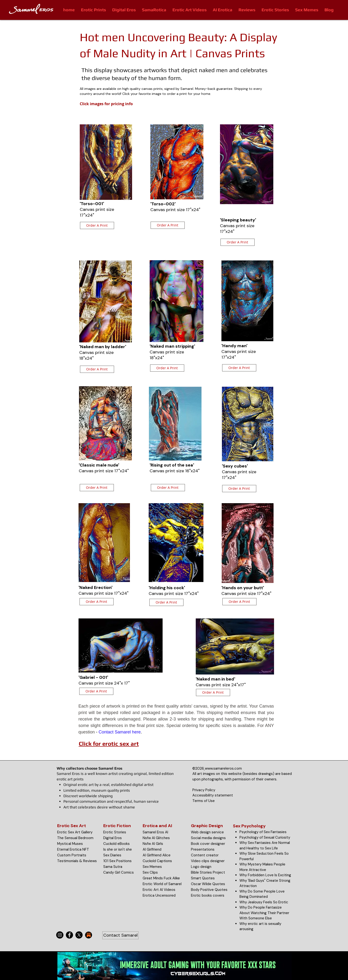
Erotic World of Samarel (162, 884)
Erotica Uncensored (159, 895)
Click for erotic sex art (109, 743)
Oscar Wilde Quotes (208, 884)
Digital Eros (112, 838)
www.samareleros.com (223, 768)
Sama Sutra (112, 866)
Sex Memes (152, 866)
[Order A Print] (97, 225)
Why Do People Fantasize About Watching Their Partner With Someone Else (264, 913)
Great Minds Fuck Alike (161, 878)
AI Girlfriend (152, 849)
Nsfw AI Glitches (156, 838)
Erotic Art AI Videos (159, 889)
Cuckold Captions (157, 861)
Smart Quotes (203, 878)
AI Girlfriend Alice (157, 855)
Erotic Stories (114, 832)
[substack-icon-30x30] (88, 935)
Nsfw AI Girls (153, 843)
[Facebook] (69, 935)
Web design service (207, 832)
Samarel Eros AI (155, 832)
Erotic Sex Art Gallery (74, 832)
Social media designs (208, 838)
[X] (79, 935)
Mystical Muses (70, 843)
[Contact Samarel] (120, 935)
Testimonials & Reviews (77, 861)
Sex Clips (150, 872)
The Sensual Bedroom (75, 838)
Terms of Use (203, 800)
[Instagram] (59, 935)
